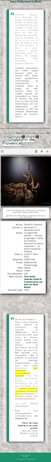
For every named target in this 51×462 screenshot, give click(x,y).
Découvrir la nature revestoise (33, 245)
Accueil (9, 133)
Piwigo (25, 456)
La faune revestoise (32, 247)
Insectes (31, 137)
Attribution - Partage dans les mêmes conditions (26, 396)
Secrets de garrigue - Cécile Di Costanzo (33, 238)
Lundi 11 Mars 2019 (31, 255)
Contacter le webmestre (25, 459)
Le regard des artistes (31, 234)
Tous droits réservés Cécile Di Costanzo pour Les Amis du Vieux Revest (33, 282)
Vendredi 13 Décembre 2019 (32, 229)
